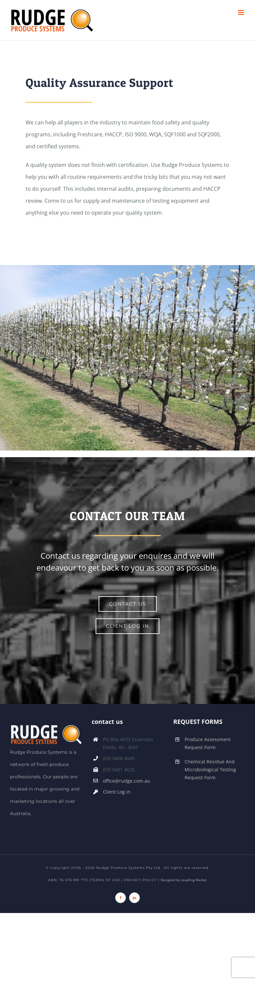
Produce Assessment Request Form (208, 743)
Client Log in (116, 792)
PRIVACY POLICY (140, 880)
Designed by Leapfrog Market (184, 879)
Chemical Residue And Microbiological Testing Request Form (210, 769)
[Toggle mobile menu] (241, 12)
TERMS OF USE (105, 880)
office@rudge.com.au (126, 781)
